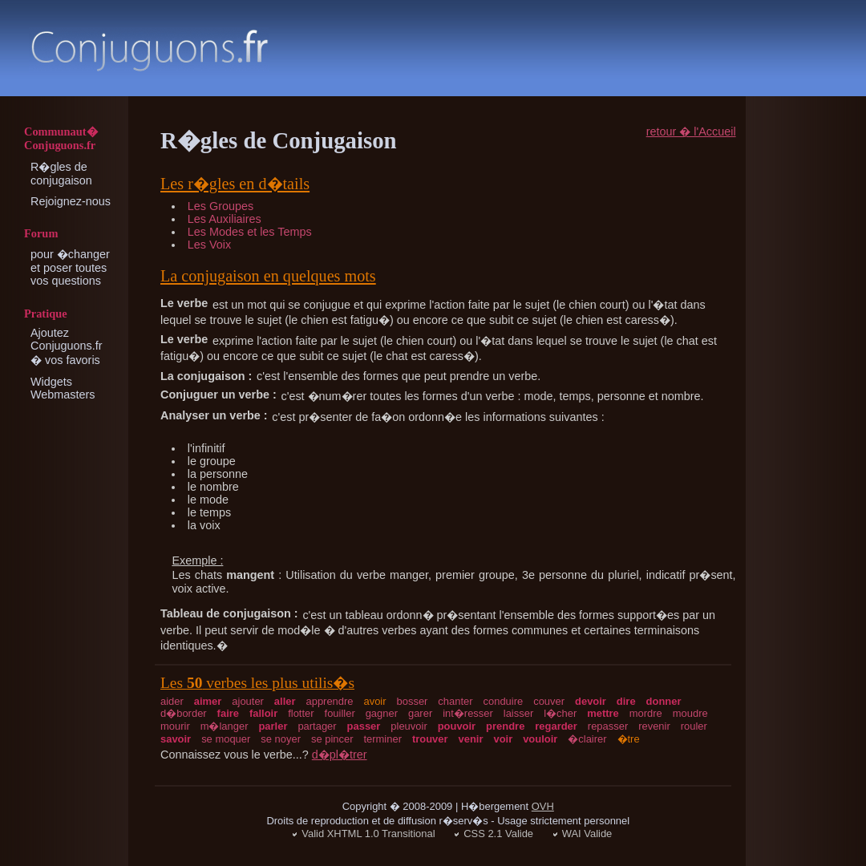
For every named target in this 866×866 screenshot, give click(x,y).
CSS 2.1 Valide (498, 834)
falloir (263, 713)
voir (502, 739)
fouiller (340, 713)
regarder (556, 726)
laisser (518, 713)
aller (285, 701)
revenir (654, 726)
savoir (175, 739)
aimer (208, 701)
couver (549, 701)
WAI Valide (587, 834)
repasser (608, 726)
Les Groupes (220, 206)
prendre (505, 726)
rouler (694, 726)
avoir (374, 701)
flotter (301, 713)
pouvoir (457, 726)
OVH (543, 806)
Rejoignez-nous (70, 201)
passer (364, 726)
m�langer (224, 726)
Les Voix (209, 244)
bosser (412, 701)
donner (664, 701)
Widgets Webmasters (62, 388)
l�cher (560, 713)
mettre (603, 713)
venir (471, 739)
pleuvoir (409, 726)
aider (172, 701)
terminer (382, 739)
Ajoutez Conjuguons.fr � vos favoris (66, 346)
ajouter (248, 701)
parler (272, 726)
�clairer (587, 739)
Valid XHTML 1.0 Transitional (368, 834)
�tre (628, 739)
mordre (645, 713)
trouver (430, 739)
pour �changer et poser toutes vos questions (70, 267)
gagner (382, 713)
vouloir (540, 739)
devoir (590, 701)
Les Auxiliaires (224, 218)
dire (626, 701)
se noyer (281, 739)
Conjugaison (149, 50)
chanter (455, 701)
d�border (183, 713)
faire (228, 713)
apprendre (329, 701)
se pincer (332, 739)
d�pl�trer (339, 754)
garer (420, 713)
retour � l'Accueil (691, 131)
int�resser (468, 713)
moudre (690, 713)
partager (316, 726)
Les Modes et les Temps (250, 231)
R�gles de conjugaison (61, 173)
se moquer (225, 739)
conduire (504, 701)
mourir (175, 726)
